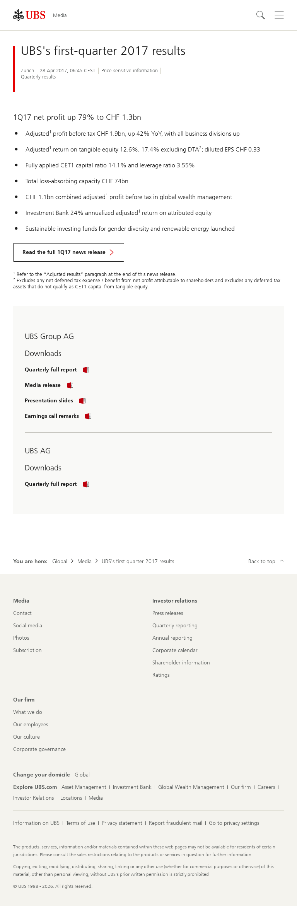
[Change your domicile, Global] (82, 775)
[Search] (260, 15)
